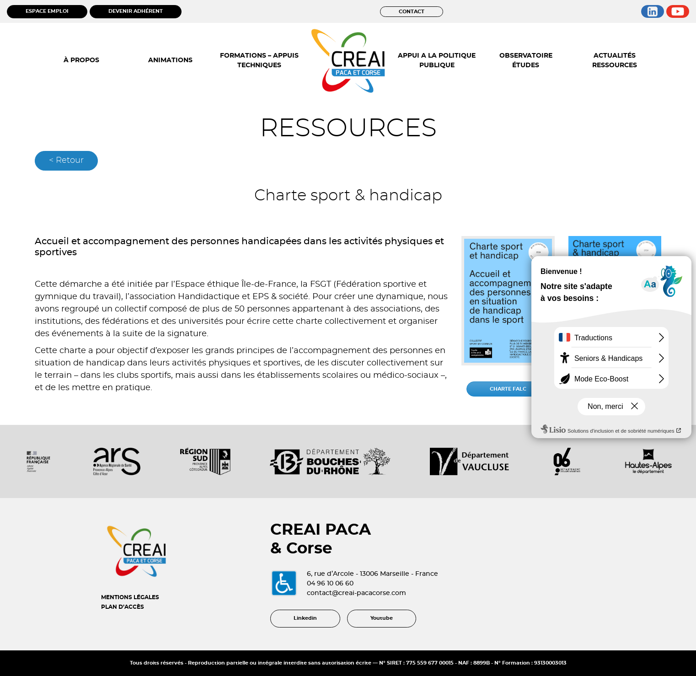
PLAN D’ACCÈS (122, 607)
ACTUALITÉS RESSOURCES (614, 61)
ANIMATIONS (170, 60)
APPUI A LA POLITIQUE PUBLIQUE (437, 61)
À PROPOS (81, 60)
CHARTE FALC (508, 389)
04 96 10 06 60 (330, 583)
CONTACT (411, 11)
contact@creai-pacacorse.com (356, 593)
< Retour (66, 160)
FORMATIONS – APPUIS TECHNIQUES (259, 61)
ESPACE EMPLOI (47, 11)
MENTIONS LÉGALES (130, 597)
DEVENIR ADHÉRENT (135, 11)
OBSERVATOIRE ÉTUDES (525, 61)
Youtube (381, 618)
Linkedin (305, 618)
